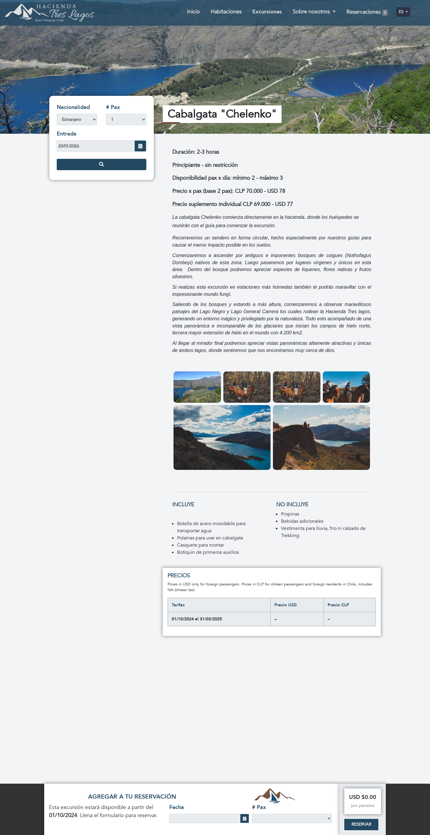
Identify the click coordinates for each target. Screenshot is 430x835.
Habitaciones (226, 12)
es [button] (402, 12)
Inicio (193, 12)
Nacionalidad (73, 107)
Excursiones (267, 12)
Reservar (361, 824)
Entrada (66, 134)
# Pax (113, 107)
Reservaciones (367, 12)
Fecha (176, 807)
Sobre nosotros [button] (312, 12)
